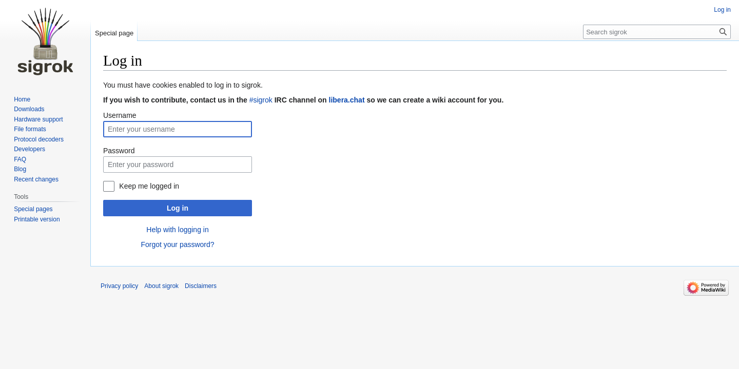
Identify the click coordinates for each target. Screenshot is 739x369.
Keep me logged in (149, 186)
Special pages (33, 209)
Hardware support (38, 119)
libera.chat (347, 100)
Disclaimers (201, 286)
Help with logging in (177, 229)
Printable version (37, 219)
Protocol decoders (39, 139)
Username (120, 115)
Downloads (29, 109)
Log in (177, 208)
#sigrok (261, 100)
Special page (114, 33)
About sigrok (161, 286)
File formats (30, 129)
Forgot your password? (177, 244)
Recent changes (36, 179)
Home (22, 99)
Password (118, 151)
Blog (20, 169)
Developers (29, 149)
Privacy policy (119, 286)
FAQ (20, 159)
